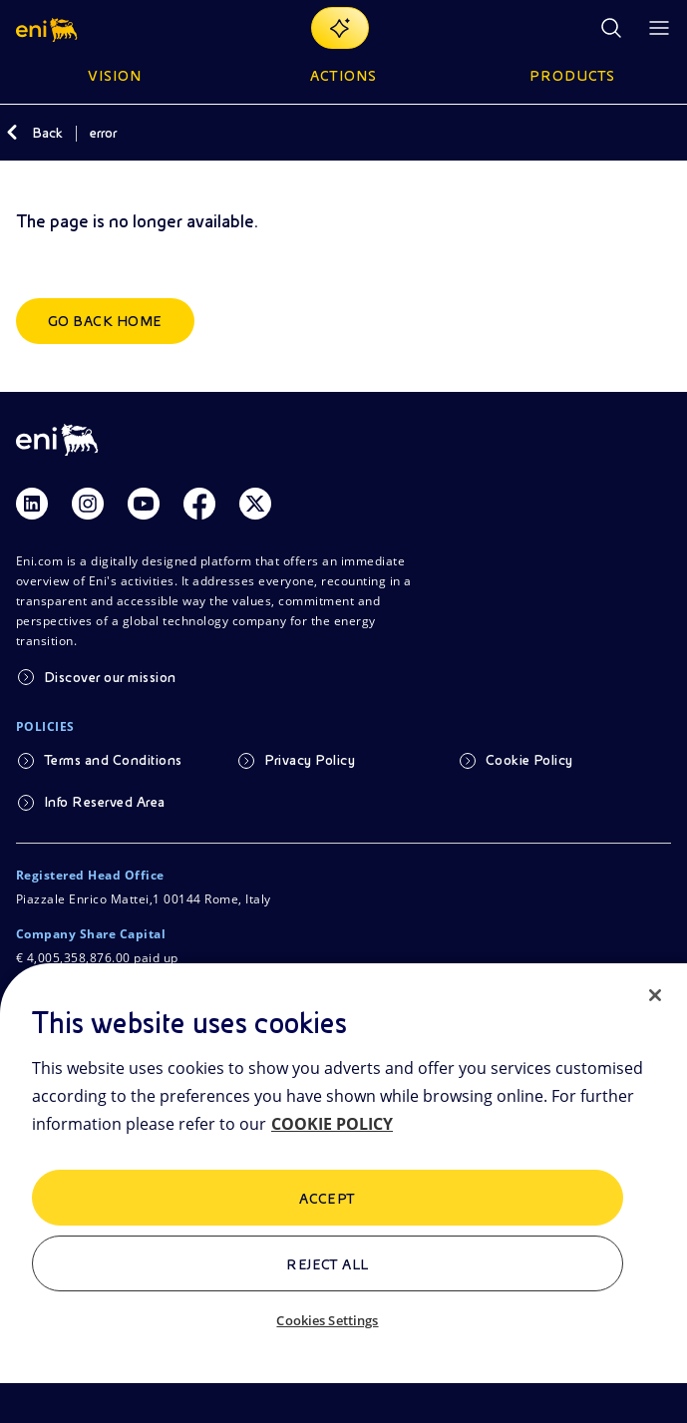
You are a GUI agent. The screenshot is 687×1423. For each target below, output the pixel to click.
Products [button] (572, 76)
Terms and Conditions (113, 760)
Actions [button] (343, 76)
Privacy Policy (309, 760)
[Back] (12, 133)
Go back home (105, 321)
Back (47, 133)
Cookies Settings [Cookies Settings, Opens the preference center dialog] (327, 1320)
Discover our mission (110, 677)
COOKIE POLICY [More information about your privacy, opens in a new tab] (332, 1124)
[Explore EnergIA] (340, 28)
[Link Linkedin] (32, 504)
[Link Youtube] (144, 504)
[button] (48, 28)
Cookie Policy (529, 760)
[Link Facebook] (199, 504)
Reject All (327, 1264)
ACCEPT (327, 1199)
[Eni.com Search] (611, 28)
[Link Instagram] (88, 504)
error (103, 133)
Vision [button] (115, 76)
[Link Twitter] (255, 504)
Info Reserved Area (105, 802)
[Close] (655, 995)
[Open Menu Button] (659, 28)
